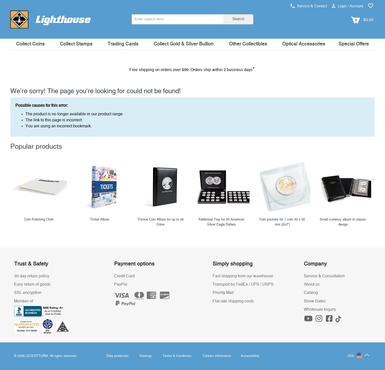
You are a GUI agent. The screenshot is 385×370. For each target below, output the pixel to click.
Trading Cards (123, 44)
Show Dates (315, 301)
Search (238, 19)
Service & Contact (309, 6)
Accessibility (250, 356)
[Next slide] (371, 174)
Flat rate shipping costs (233, 301)
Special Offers (354, 44)
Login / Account (347, 6)
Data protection (117, 356)
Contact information (217, 356)
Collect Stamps (76, 44)
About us (312, 284)
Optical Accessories (303, 44)
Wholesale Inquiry (320, 309)
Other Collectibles (248, 44)
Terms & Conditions (177, 356)
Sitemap (145, 356)
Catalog (311, 293)
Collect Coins (30, 44)
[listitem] (40, 189)
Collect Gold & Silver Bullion (184, 44)
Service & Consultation (324, 276)
